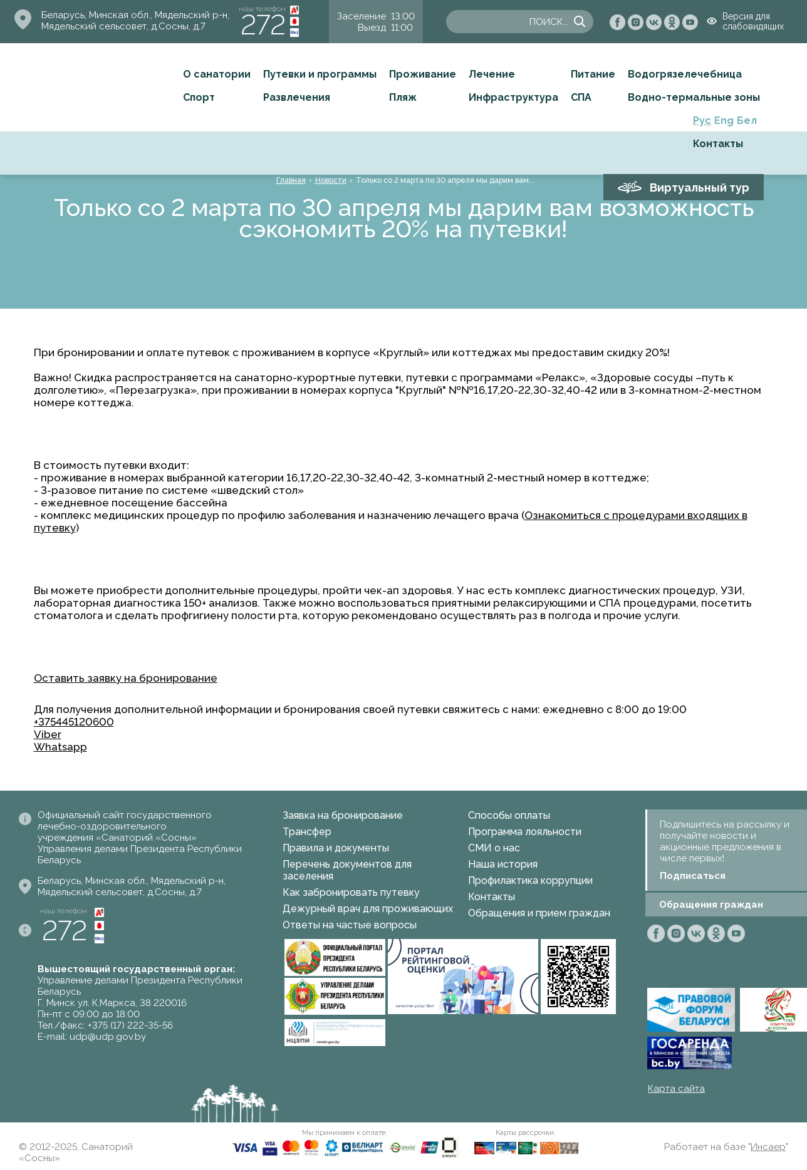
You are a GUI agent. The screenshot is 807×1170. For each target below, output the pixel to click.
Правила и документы (336, 848)
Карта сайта (676, 1088)
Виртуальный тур (699, 187)
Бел (747, 120)
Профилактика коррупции (530, 880)
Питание (593, 74)
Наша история (503, 864)
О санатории (217, 74)
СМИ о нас (494, 848)
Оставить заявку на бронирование (125, 678)
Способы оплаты (509, 815)
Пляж (403, 97)
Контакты (718, 144)
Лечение (492, 74)
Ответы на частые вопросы (350, 925)
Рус (702, 120)
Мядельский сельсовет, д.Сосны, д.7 (123, 26)
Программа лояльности (524, 832)
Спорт (199, 97)
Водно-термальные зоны (694, 97)
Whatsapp (60, 747)
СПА (581, 97)
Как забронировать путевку (351, 892)
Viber (47, 734)
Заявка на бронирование (343, 815)
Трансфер (307, 832)
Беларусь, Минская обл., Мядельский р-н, (135, 15)
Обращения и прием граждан (539, 913)
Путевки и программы (320, 74)
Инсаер (768, 1146)
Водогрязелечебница (685, 74)
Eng (724, 120)
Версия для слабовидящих (753, 21)
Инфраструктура (513, 97)
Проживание (422, 74)
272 (263, 25)
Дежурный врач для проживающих (368, 909)
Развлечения (296, 97)
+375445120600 (74, 722)
